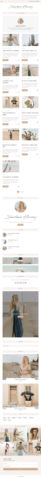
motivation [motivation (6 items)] (25, 417)
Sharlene (22, 476)
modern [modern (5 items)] (19, 417)
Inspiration (5, 48)
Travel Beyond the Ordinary (11, 51)
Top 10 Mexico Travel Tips (29, 51)
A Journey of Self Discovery (13, 246)
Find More (20, 224)
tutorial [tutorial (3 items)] (4, 420)
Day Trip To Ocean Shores (20, 314)
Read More (5, 60)
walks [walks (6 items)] (9, 420)
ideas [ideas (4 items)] (9, 417)
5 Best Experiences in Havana (21, 408)
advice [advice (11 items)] (4, 417)
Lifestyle (9, 48)
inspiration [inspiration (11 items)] (14, 417)
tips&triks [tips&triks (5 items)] (31, 417)
